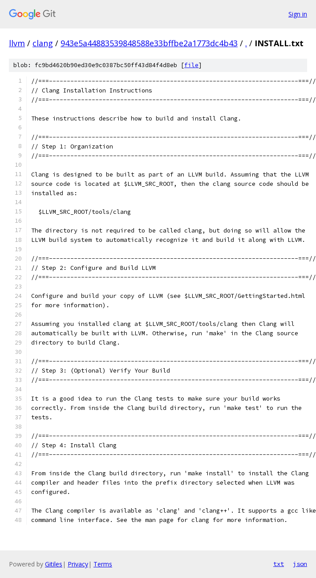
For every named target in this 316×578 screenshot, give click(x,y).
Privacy (78, 564)
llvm (17, 43)
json (300, 564)
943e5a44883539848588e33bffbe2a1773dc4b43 (149, 43)
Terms (102, 564)
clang (42, 43)
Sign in (297, 14)
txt (278, 564)
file (191, 65)
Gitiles (53, 564)
